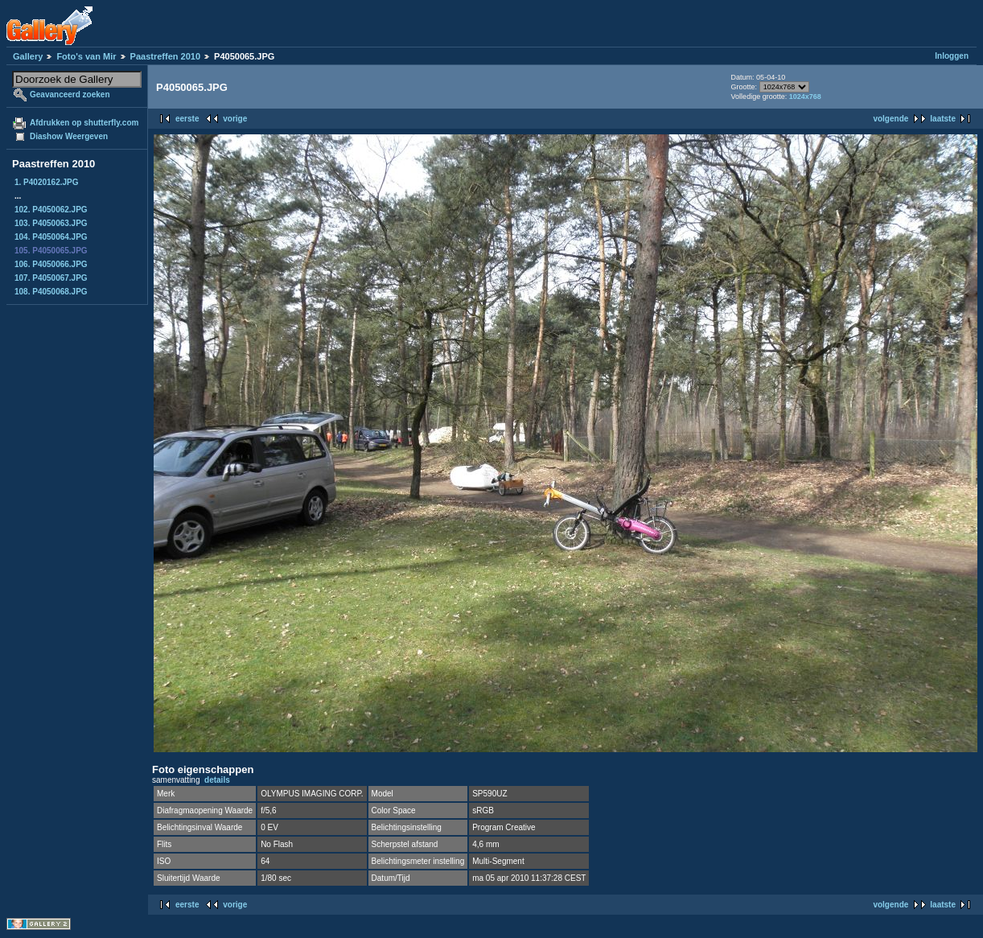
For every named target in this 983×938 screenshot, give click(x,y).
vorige (235, 118)
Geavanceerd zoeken (70, 94)
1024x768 (805, 97)
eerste (187, 118)
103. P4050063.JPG (51, 223)
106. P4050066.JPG (51, 264)
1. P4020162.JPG (46, 182)
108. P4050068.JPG (51, 291)
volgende (890, 118)
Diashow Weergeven (69, 136)
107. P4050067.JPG (51, 278)
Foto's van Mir (86, 56)
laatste (943, 118)
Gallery (28, 56)
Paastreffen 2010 (165, 56)
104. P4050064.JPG (51, 236)
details (217, 779)
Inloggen (952, 55)
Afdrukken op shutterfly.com (84, 122)
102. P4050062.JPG (51, 209)
